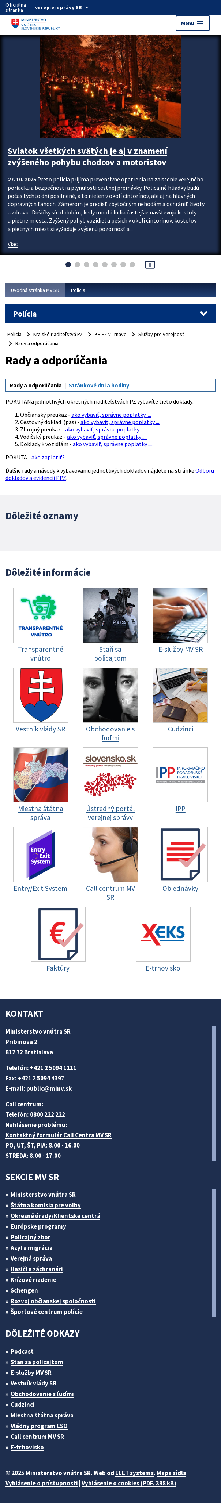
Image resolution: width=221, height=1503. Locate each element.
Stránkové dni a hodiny (99, 385)
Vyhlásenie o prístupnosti (41, 1483)
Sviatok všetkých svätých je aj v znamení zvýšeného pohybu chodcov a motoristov (87, 156)
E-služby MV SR (31, 1373)
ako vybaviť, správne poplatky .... (111, 414)
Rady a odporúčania (37, 343)
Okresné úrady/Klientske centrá (55, 1216)
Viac (13, 244)
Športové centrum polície (47, 1312)
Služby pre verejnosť (161, 334)
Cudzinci (23, 1405)
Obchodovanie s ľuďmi (42, 1394)
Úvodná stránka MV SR (35, 290)
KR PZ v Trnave (111, 334)
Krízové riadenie (33, 1280)
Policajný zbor (30, 1237)
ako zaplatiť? (48, 457)
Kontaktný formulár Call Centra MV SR (58, 1135)
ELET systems (134, 1473)
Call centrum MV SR (37, 1436)
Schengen (24, 1290)
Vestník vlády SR (33, 1383)
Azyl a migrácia (32, 1248)
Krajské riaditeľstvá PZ (58, 334)
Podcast (22, 1351)
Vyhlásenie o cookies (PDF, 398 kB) (129, 1483)
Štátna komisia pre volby (46, 1205)
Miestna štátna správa (42, 1415)
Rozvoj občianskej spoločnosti (53, 1301)
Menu (193, 23)
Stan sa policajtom (37, 1362)
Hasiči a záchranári (37, 1269)
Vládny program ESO (39, 1426)
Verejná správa (31, 1258)
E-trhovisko (27, 1447)
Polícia (78, 290)
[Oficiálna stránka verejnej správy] (69, 7)
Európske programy (38, 1226)
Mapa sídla (171, 1473)
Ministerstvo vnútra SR (43, 1195)
